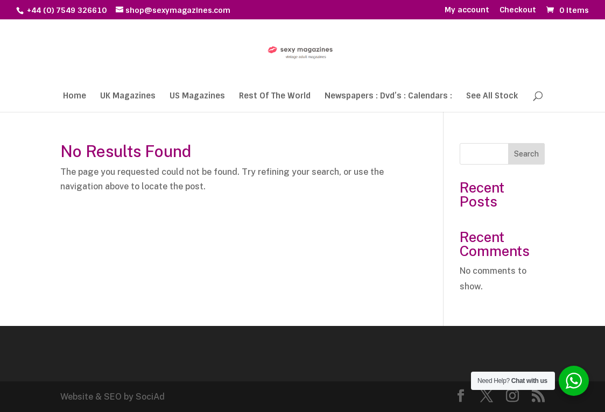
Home (74, 96)
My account (467, 10)
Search (526, 154)
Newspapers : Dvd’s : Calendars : (388, 96)
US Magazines (197, 96)
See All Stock (492, 96)
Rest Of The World (275, 96)
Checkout (518, 10)
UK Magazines (128, 96)
